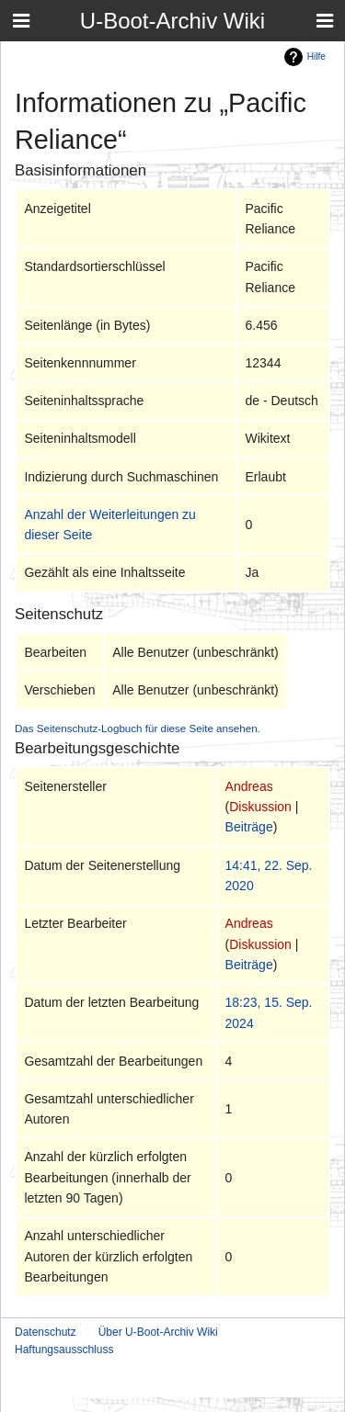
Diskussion (260, 806)
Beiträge (249, 826)
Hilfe (316, 56)
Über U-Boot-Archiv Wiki (158, 1332)
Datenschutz (45, 1332)
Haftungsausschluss (64, 1349)
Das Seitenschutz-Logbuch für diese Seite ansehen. (137, 728)
